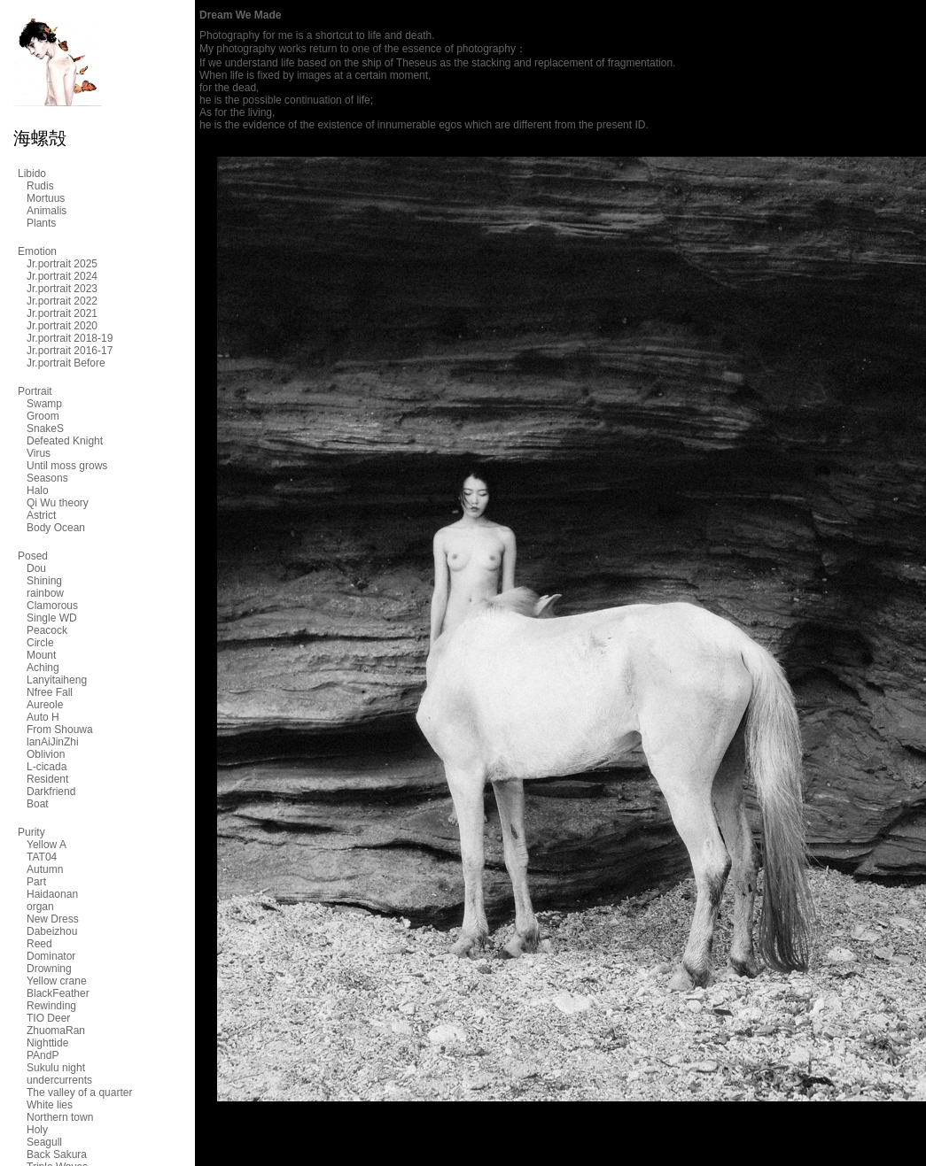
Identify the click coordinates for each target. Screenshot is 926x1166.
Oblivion (46, 754)
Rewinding (51, 1006)
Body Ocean (56, 527)
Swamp (44, 404)
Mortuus (46, 198)
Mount (41, 655)
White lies (50, 1105)
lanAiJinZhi (53, 742)
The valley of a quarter (79, 1092)
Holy (37, 1130)
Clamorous (52, 605)
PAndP (42, 1055)
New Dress (53, 919)
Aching (43, 667)
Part (36, 882)
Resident (47, 779)
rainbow (45, 593)
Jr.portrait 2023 (62, 288)
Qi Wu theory (58, 503)
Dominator (51, 956)
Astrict (41, 515)
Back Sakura (57, 1154)
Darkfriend (51, 791)
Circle (40, 643)
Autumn (45, 869)
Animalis (46, 211)
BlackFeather (58, 993)
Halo (38, 490)
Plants (41, 223)
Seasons (47, 478)
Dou (36, 568)
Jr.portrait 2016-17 (70, 350)
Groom (43, 416)
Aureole (45, 705)
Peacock (47, 630)
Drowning (49, 968)
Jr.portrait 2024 (62, 276)
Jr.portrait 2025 (62, 264)
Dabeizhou (52, 931)
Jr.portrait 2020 (62, 326)
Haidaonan (52, 894)
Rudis (40, 186)
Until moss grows (67, 465)
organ (40, 906)
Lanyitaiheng (57, 680)
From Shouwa (60, 729)
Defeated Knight (65, 441)
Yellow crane (57, 981)
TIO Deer (48, 1018)
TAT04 (42, 857)
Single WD (52, 618)
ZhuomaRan (56, 1030)
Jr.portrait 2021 (62, 313)
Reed (39, 944)
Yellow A (46, 844)
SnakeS (45, 428)
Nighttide (47, 1043)
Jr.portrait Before (66, 363)
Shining (44, 581)
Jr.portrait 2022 (62, 301)
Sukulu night (56, 1068)
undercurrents (59, 1080)
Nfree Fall (50, 692)
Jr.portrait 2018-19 (70, 338)
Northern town (60, 1117)
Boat (38, 804)
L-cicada (46, 767)
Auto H (43, 717)
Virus (39, 453)
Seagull (44, 1142)
